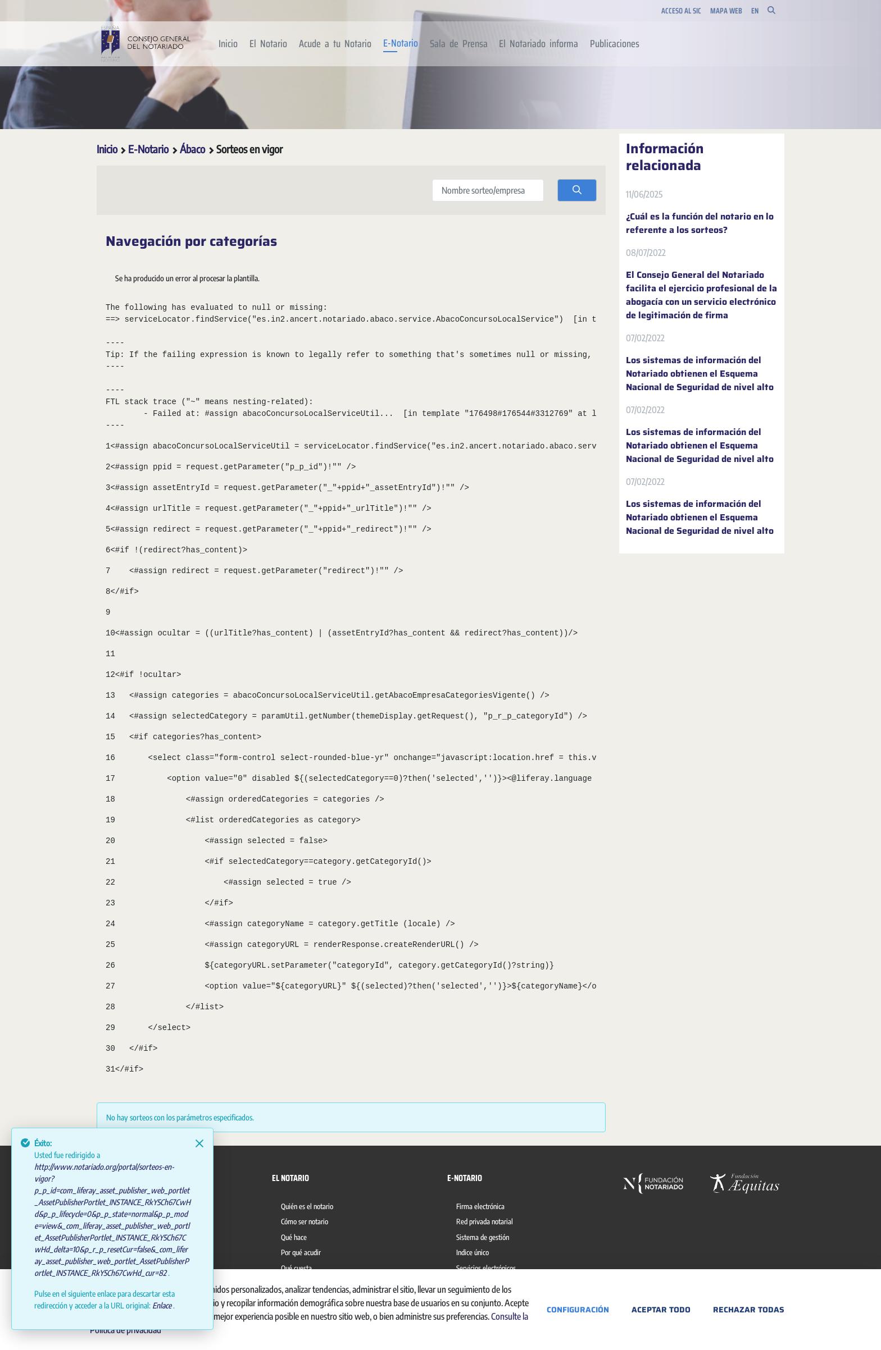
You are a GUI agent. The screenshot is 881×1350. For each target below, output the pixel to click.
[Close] (199, 1143)
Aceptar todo (661, 1309)
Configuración (578, 1309)
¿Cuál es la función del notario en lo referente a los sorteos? (700, 223)
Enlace (162, 1305)
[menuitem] (228, 43)
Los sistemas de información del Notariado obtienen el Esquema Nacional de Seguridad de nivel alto (700, 374)
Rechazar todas (748, 1309)
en (755, 11)
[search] (577, 190)
